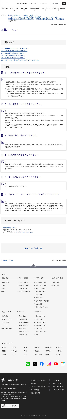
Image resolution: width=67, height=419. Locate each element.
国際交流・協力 (23, 331)
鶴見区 (59, 351)
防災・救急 (5, 278)
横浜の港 (5, 316)
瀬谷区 (37, 351)
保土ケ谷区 (38, 354)
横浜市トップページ (14, 15)
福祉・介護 (56, 285)
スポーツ (5, 325)
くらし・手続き (23, 278)
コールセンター (33, 3)
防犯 (3, 291)
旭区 (14, 347)
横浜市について (40, 316)
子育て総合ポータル (42, 307)
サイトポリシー (59, 386)
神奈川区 (49, 347)
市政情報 (25, 15)
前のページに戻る (8, 260)
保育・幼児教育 (40, 288)
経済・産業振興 (23, 322)
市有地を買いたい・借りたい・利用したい (21, 19)
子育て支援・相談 (41, 285)
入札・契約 (22, 316)
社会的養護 (39, 304)
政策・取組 (39, 319)
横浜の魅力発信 (7, 328)
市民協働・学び (23, 288)
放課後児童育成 (40, 291)
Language (57, 380)
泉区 (25, 347)
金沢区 (59, 347)
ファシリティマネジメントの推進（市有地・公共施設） (25, 17)
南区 (58, 354)
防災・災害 (5, 282)
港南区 (4, 351)
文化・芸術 (5, 322)
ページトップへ (33, 266)
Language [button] (24, 3)
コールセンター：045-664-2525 (40, 386)
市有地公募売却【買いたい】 (44, 19)
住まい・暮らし (23, 282)
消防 (3, 285)
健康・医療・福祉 (57, 278)
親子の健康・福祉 (41, 282)
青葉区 (4, 347)
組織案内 (33, 383)
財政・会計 (33, 15)
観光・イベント (6, 311)
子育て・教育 (39, 278)
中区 (14, 354)
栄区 (25, 351)
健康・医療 (56, 282)
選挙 (37, 334)
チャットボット (43, 3)
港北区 (15, 351)
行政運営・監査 (40, 322)
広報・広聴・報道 (41, 331)
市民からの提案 (35, 393)
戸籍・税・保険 (23, 285)
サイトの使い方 (59, 390)
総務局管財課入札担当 (10, 227)
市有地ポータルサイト (50, 17)
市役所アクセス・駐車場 (38, 380)
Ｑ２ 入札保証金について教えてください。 (14, 51)
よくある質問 (60, 19)
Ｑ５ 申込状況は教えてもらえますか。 (13, 57)
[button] (33, 248)
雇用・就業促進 (23, 325)
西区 (25, 354)
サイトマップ (58, 383)
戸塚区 (4, 354)
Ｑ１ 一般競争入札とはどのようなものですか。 (15, 48)
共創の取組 (22, 328)
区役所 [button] (19, 3)
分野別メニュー (23, 334)
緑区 (47, 354)
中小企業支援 (23, 319)
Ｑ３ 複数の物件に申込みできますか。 (13, 53)
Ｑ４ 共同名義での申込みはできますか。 (13, 55)
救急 (3, 288)
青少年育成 (39, 297)
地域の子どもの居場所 (42, 301)
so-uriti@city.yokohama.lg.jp (23, 232)
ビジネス (21, 311)
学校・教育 (39, 294)
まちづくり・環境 (24, 291)
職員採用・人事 (40, 325)
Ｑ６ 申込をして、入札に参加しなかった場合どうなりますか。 (20, 60)
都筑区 (48, 351)
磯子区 (37, 347)
